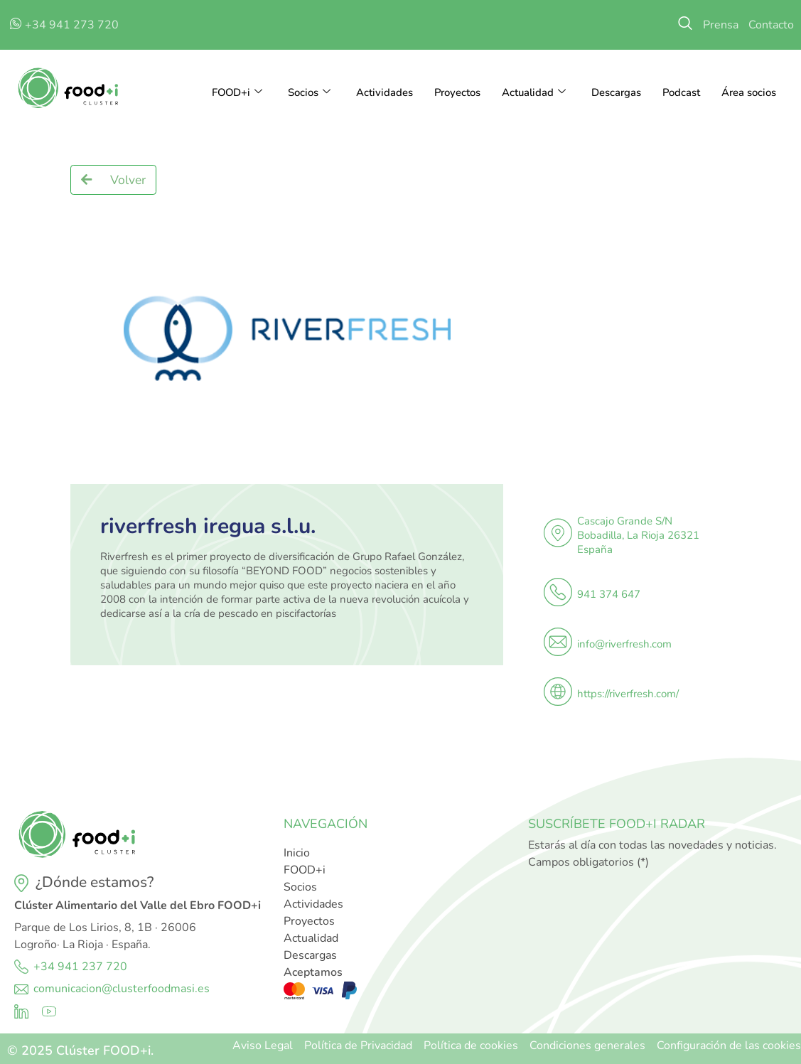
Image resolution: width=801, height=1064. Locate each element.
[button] (113, 180)
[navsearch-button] (685, 25)
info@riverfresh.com (624, 644)
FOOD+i (234, 92)
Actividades (382, 92)
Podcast (681, 92)
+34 (45, 966)
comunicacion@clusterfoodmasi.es (121, 988)
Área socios (748, 92)
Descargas (615, 92)
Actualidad (532, 92)
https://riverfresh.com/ (628, 694)
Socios (307, 92)
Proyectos (455, 92)
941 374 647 (608, 594)
